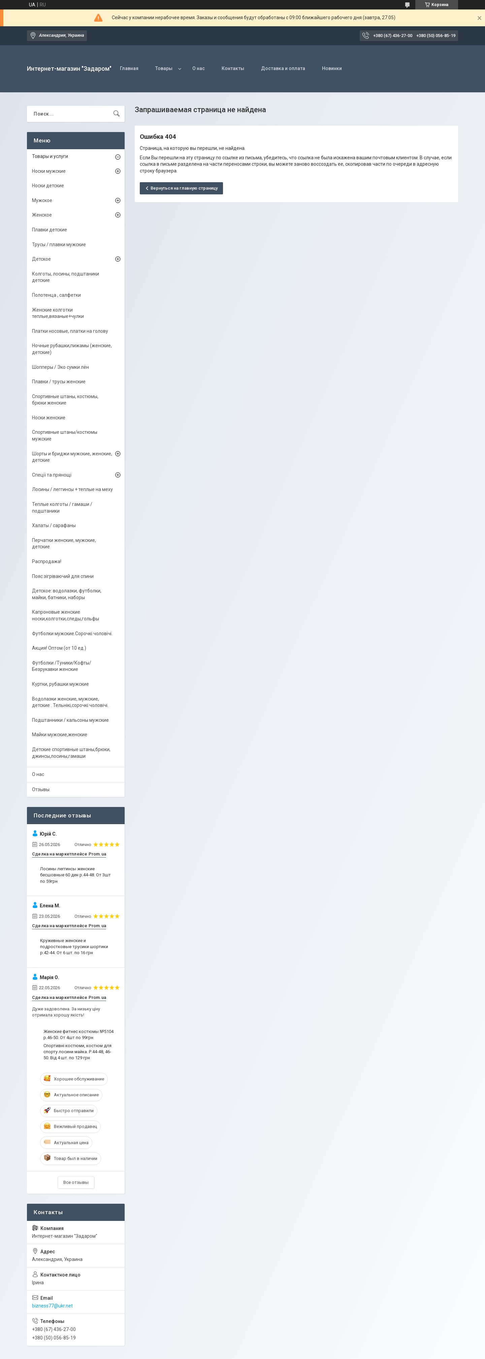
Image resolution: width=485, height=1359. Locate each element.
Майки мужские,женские (59, 734)
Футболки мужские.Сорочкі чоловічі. (72, 633)
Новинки (332, 68)
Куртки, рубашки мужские (60, 684)
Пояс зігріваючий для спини (63, 576)
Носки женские (48, 417)
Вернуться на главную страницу (184, 188)
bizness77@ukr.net (52, 1305)
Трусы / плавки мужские (59, 244)
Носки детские (48, 185)
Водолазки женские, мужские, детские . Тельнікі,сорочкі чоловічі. (70, 702)
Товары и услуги (50, 156)
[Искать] (116, 114)
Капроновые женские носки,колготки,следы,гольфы (65, 615)
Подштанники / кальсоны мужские (70, 720)
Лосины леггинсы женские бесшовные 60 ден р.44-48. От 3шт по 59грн (75, 874)
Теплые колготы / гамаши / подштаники (62, 507)
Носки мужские (49, 171)
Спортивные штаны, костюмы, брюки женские (65, 400)
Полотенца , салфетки (56, 295)
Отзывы (41, 789)
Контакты (233, 68)
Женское (42, 215)
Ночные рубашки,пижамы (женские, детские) (72, 349)
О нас (198, 68)
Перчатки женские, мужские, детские (64, 544)
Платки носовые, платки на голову (70, 331)
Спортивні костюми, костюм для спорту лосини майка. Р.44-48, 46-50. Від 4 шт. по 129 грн (77, 1051)
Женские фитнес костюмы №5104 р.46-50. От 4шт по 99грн (78, 1034)
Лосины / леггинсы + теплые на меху (72, 489)
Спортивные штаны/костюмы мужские (64, 435)
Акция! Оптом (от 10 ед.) (59, 648)
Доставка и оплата (283, 68)
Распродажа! (46, 561)
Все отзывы (76, 1182)
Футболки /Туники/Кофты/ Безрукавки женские (61, 666)
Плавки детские (49, 229)
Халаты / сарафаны (54, 525)
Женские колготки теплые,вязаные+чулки (58, 313)
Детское (41, 259)
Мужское (42, 200)
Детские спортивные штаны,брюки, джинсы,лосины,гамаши (71, 753)
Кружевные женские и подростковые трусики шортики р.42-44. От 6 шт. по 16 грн (74, 946)
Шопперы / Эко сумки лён (60, 367)
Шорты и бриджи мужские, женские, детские (72, 457)
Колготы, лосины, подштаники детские (65, 277)
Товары (163, 68)
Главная (129, 68)
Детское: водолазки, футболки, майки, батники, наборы (66, 594)
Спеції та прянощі (51, 475)
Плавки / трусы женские (59, 381)
